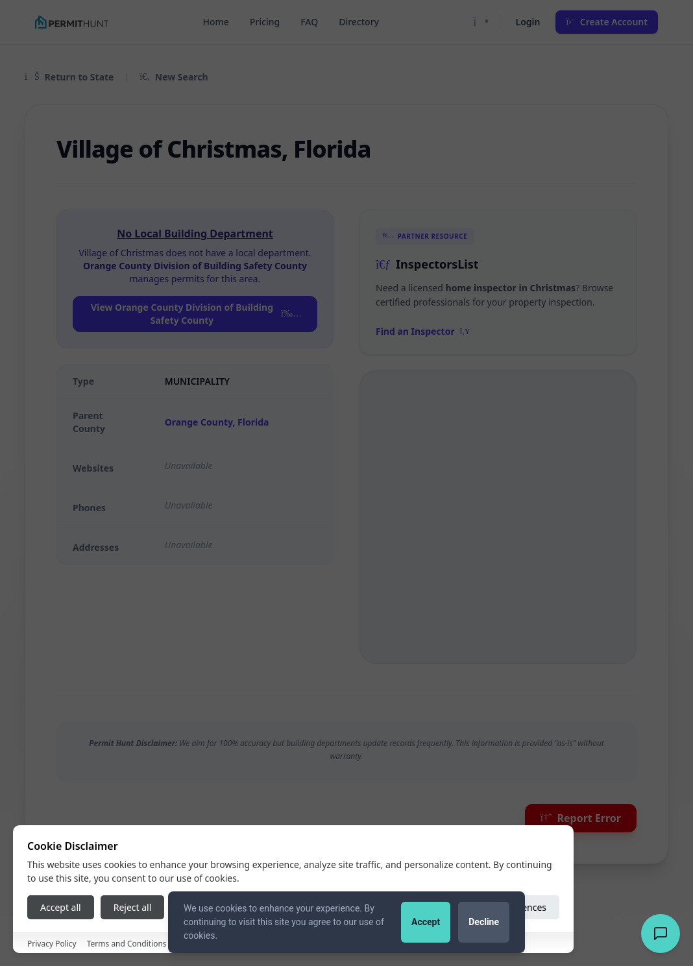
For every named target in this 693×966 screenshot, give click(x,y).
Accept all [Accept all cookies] (60, 907)
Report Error (581, 818)
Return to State (69, 77)
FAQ (309, 22)
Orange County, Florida (217, 422)
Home (215, 22)
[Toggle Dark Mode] (481, 22)
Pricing (265, 22)
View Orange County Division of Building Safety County (196, 313)
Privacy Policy (52, 943)
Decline (483, 922)
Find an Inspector (423, 331)
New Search (174, 77)
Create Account (607, 22)
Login (528, 22)
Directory (359, 22)
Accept (425, 922)
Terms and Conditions (127, 943)
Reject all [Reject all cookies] (133, 907)
